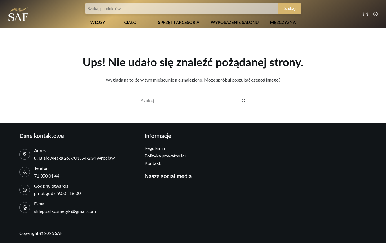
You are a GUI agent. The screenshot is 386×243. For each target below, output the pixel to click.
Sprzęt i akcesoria (178, 22)
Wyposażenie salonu (235, 22)
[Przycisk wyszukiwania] (243, 100)
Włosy (97, 22)
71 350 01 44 (46, 175)
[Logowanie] (375, 14)
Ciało (130, 22)
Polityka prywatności (165, 155)
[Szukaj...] (187, 100)
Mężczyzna (283, 22)
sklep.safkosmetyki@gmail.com (65, 211)
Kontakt (153, 163)
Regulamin (155, 148)
